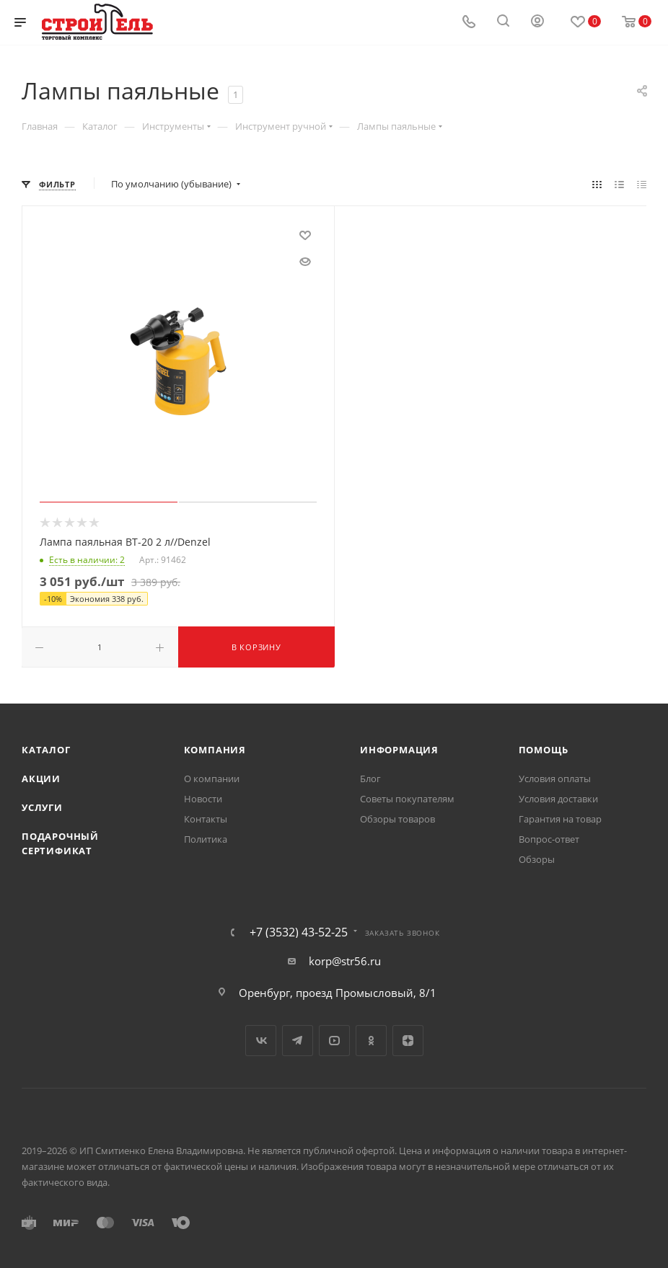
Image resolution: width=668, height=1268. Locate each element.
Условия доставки (558, 798)
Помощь (543, 749)
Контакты (205, 818)
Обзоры (537, 859)
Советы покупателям (407, 798)
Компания (215, 749)
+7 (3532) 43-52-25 (299, 932)
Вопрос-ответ (549, 839)
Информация (399, 749)
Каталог (46, 749)
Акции (41, 778)
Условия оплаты (555, 778)
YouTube (334, 1040)
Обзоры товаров (397, 818)
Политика (205, 839)
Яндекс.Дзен (407, 1040)
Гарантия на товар (560, 818)
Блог (370, 778)
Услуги (42, 807)
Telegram (297, 1040)
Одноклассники (371, 1040)
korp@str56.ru (345, 961)
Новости (203, 798)
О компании (211, 778)
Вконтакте (260, 1040)
